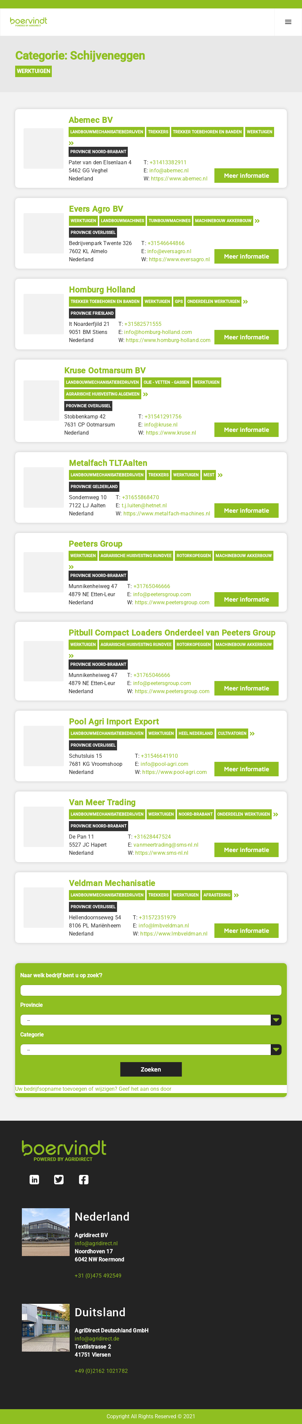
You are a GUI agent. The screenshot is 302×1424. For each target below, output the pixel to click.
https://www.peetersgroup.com (172, 602)
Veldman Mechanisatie (112, 883)
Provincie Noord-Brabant (98, 151)
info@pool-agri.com (164, 764)
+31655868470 (140, 497)
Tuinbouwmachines (169, 220)
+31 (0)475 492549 (98, 1276)
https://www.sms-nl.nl (161, 853)
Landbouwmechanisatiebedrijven (106, 132)
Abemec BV (91, 120)
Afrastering (216, 895)
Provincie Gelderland (94, 486)
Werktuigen (33, 71)
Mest (208, 475)
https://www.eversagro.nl (179, 259)
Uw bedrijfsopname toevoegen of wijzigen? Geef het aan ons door (93, 1089)
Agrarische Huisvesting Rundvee (136, 555)
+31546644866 (166, 243)
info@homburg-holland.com (158, 332)
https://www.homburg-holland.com (168, 340)
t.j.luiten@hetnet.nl (143, 505)
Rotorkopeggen (194, 555)
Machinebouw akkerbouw (223, 220)
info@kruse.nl (160, 424)
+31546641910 (159, 756)
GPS (179, 301)
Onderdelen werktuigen (213, 301)
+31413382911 (168, 162)
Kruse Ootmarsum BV (105, 370)
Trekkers (158, 132)
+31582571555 (142, 324)
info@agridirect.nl (96, 1243)
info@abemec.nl (169, 170)
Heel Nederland (196, 733)
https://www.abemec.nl (179, 178)
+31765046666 (151, 586)
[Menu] (288, 22)
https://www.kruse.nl (171, 433)
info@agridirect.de (97, 1338)
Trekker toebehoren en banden (207, 132)
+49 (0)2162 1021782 (101, 1371)
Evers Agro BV (96, 209)
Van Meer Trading (102, 802)
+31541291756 (162, 416)
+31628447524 (152, 837)
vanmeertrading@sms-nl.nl (166, 845)
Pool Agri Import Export (114, 721)
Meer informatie (246, 175)
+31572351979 (157, 917)
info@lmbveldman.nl (164, 925)
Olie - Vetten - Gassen (166, 382)
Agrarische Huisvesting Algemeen (103, 394)
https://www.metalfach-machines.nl (166, 513)
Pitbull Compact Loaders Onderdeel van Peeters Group (172, 633)
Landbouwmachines (122, 220)
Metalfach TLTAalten (108, 463)
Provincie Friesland (92, 313)
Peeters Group (95, 544)
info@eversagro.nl (169, 251)
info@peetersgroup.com (162, 594)
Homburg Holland (102, 290)
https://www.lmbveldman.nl (173, 933)
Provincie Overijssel (93, 232)
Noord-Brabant (196, 814)
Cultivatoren (232, 733)
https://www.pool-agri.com (174, 772)
